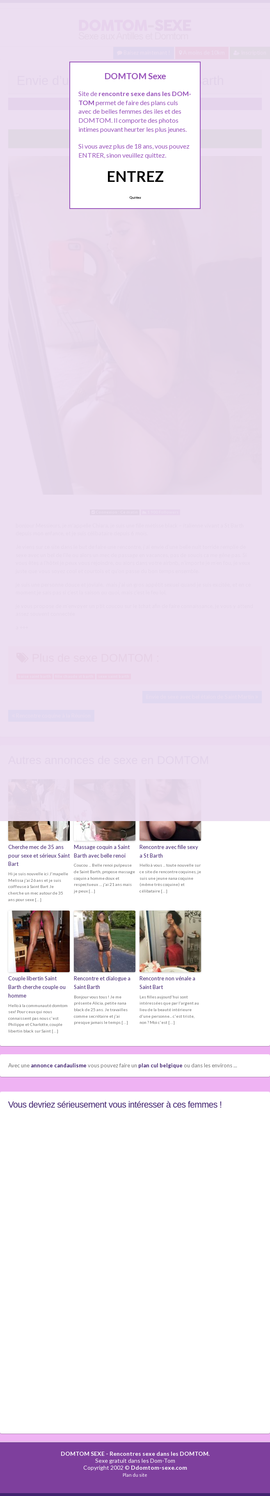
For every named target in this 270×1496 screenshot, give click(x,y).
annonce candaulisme (59, 1065)
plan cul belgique (160, 1065)
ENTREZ (135, 176)
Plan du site (135, 1475)
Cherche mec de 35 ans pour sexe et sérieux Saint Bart (39, 855)
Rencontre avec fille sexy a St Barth (169, 851)
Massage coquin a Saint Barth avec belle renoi (102, 851)
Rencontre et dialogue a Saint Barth (102, 982)
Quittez (135, 197)
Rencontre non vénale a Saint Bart (167, 982)
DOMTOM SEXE (83, 1453)
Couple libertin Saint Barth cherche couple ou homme (37, 987)
